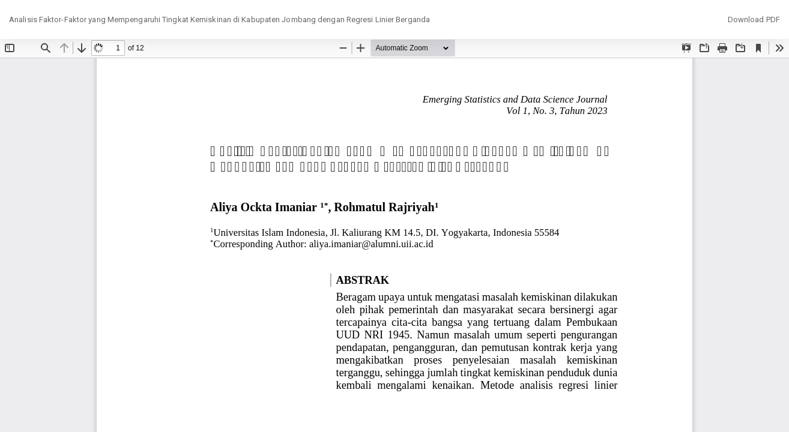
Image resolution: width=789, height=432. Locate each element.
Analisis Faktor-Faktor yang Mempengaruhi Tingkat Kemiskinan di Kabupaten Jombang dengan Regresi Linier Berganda (219, 19)
